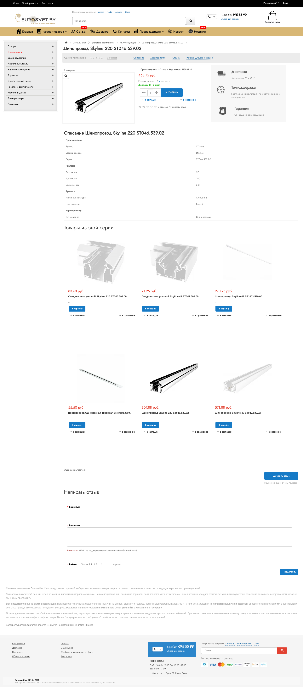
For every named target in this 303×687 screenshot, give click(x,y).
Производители (149, 31)
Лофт (109, 12)
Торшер (118, 12)
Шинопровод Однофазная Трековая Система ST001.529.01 (104, 412)
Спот (127, 12)
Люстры (12, 46)
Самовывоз (67, 647)
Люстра (101, 12)
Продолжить (289, 571)
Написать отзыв (178, 107)
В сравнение (189, 100)
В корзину (171, 92)
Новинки (197, 30)
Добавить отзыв (281, 476)
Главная (24, 31)
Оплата (65, 643)
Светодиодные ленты (19, 81)
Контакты (121, 31)
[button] (287, 3)
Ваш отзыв (74, 525)
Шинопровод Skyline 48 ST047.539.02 (238, 412)
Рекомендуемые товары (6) (200, 57)
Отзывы (176, 57)
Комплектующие (128, 42)
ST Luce (162, 69)
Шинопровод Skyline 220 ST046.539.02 (162, 42)
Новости (176, 31)
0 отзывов (112, 57)
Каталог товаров (52, 31)
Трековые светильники (102, 42)
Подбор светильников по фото (77, 652)
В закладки (150, 100)
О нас (16, 3)
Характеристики (158, 57)
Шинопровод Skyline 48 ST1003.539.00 (238, 296)
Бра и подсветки (17, 58)
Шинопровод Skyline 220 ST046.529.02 (165, 412)
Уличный (230, 643)
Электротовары (16, 98)
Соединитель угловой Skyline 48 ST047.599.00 (170, 296)
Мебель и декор (17, 92)
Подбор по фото (30, 3)
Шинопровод (244, 643)
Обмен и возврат (21, 656)
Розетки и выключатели (20, 87)
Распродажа (18, 643)
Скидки (79, 30)
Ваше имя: (74, 507)
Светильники (15, 52)
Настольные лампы (18, 63)
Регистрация (269, 3)
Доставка (99, 31)
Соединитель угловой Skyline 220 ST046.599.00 (97, 296)
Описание (139, 57)
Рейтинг (73, 564)
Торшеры (13, 75)
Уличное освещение (19, 69)
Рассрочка (47, 3)
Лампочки (13, 104)
